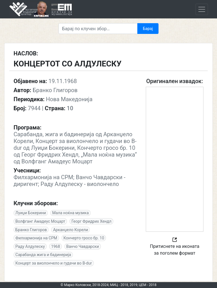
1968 (55, 246)
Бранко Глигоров (31, 230)
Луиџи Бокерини (31, 213)
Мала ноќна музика (70, 213)
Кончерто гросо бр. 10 (83, 238)
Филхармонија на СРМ (36, 238)
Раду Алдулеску (30, 246)
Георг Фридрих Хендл (91, 221)
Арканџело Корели (70, 230)
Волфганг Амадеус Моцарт (40, 221)
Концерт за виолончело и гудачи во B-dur (54, 263)
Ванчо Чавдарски (82, 246)
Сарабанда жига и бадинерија (43, 254)
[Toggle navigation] (202, 9)
